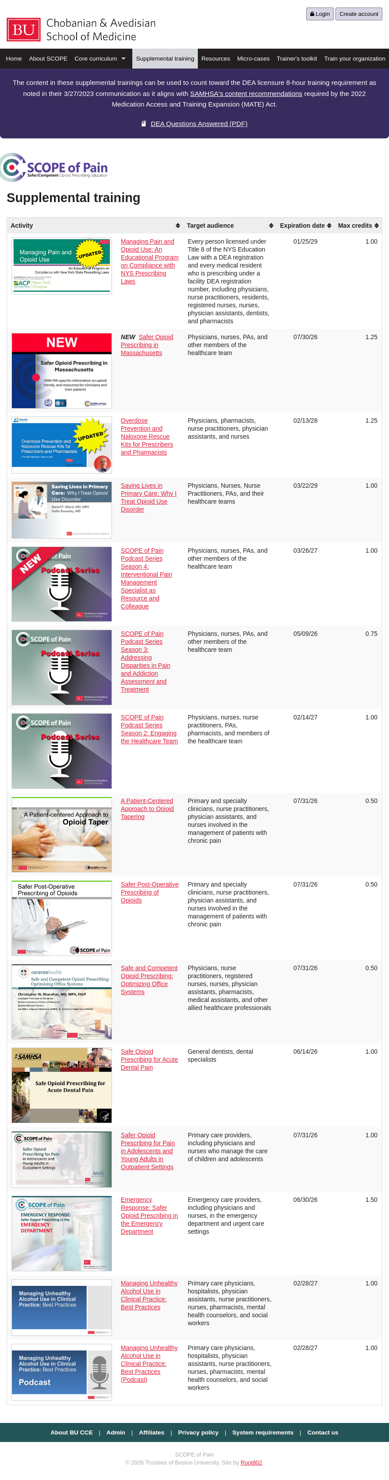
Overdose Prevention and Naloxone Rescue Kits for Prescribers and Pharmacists (147, 436)
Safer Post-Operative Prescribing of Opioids (150, 892)
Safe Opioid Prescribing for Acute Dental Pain (149, 1059)
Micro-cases (253, 58)
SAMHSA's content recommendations (246, 93)
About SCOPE (48, 58)
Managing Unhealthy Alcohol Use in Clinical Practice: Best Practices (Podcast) (149, 1363)
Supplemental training (165, 58)
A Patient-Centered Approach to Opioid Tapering (147, 808)
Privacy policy (198, 1432)
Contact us (322, 1432)
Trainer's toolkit (297, 58)
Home (14, 58)
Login (320, 14)
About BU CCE (71, 1432)
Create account (358, 14)
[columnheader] (149, 226)
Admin (116, 1432)
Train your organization (354, 58)
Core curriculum (96, 58)
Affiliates (151, 1432)
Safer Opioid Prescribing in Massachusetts (147, 344)
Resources (215, 58)
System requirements (262, 1432)
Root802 (251, 1462)
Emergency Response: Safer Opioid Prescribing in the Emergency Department (149, 1215)
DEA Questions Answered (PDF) (195, 123)
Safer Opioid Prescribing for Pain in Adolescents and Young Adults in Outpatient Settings (148, 1151)
